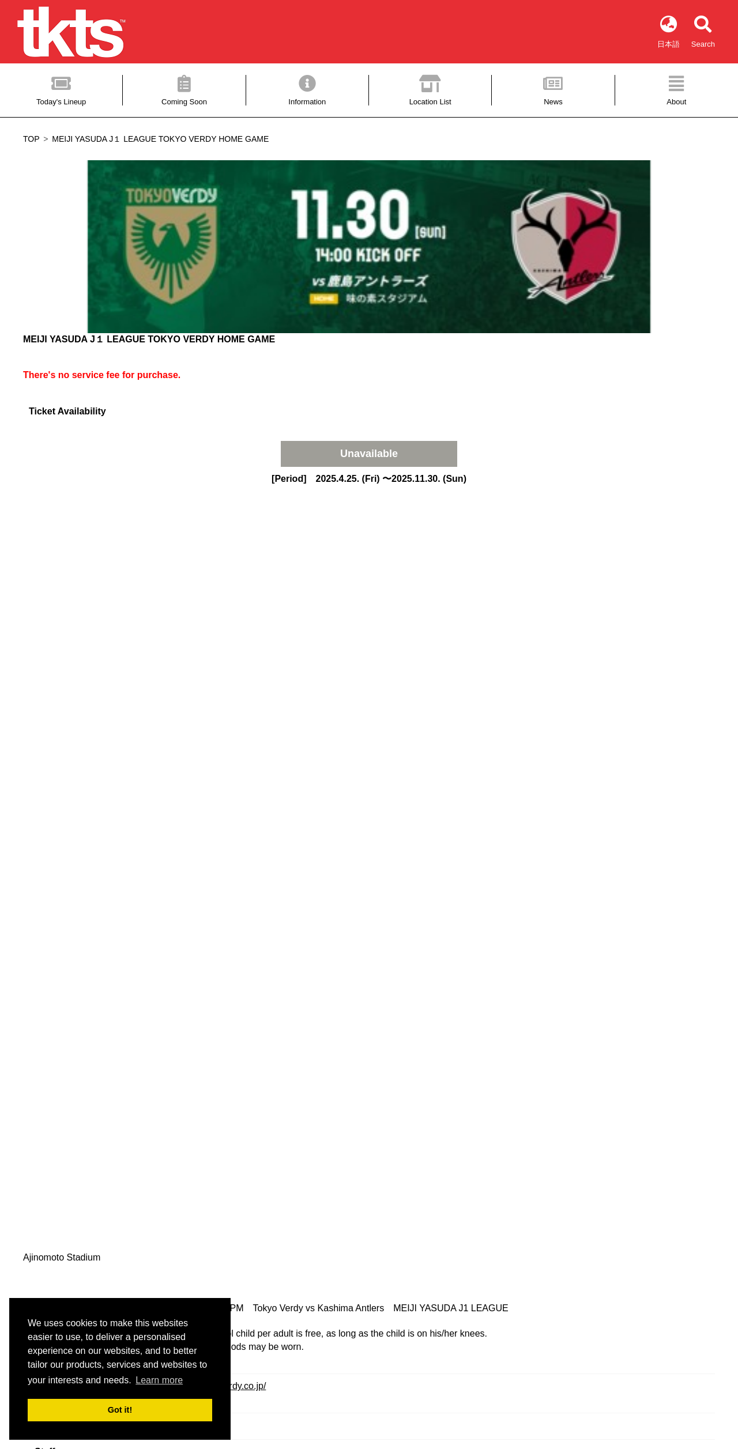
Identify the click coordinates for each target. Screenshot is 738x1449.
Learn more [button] (159, 1380)
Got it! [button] (120, 1409)
